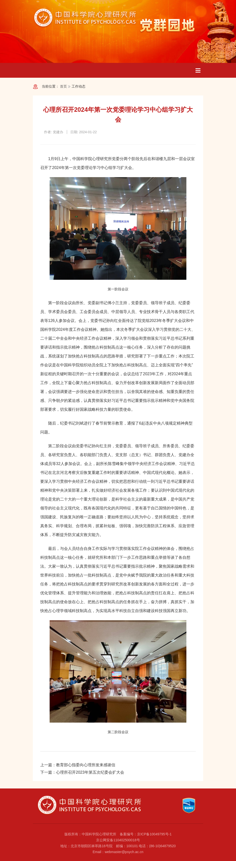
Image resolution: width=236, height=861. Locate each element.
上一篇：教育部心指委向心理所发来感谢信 (77, 765)
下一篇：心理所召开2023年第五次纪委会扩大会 (82, 772)
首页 (63, 86)
